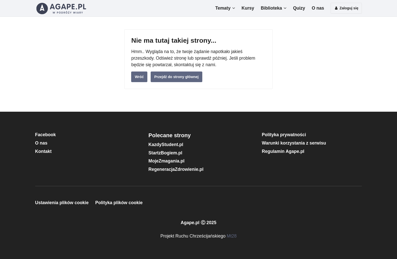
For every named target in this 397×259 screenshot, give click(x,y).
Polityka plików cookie (119, 202)
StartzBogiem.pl (165, 152)
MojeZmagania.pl (166, 160)
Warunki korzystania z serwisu (294, 143)
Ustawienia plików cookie (62, 202)
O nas (318, 8)
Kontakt (43, 151)
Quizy (299, 8)
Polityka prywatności (284, 134)
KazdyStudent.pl (165, 144)
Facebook (45, 134)
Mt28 (232, 236)
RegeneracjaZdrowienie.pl (175, 169)
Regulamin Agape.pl (283, 151)
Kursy (248, 8)
